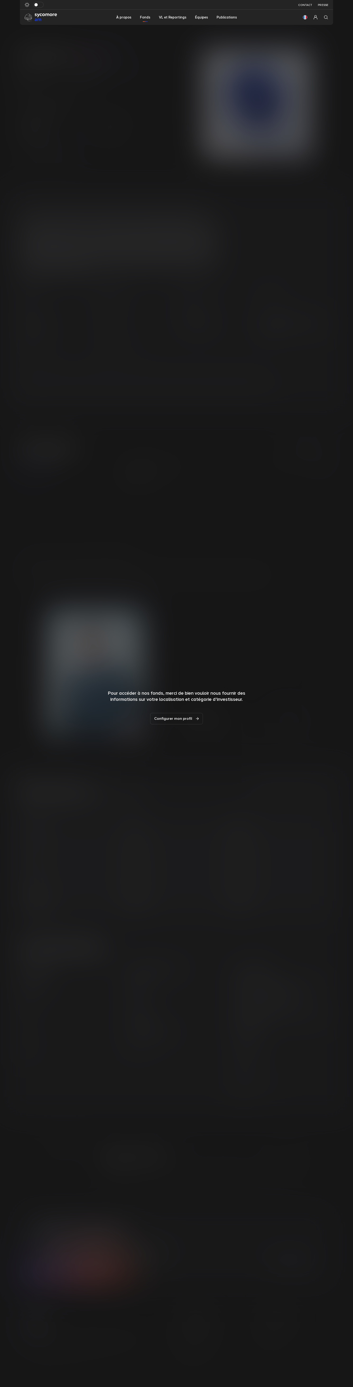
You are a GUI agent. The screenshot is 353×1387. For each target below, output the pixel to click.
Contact (305, 5)
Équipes (201, 17)
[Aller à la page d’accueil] (41, 17)
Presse (323, 5)
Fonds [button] (145, 17)
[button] (305, 17)
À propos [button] (123, 17)
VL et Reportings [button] (172, 17)
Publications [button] (227, 17)
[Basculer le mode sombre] (38, 5)
